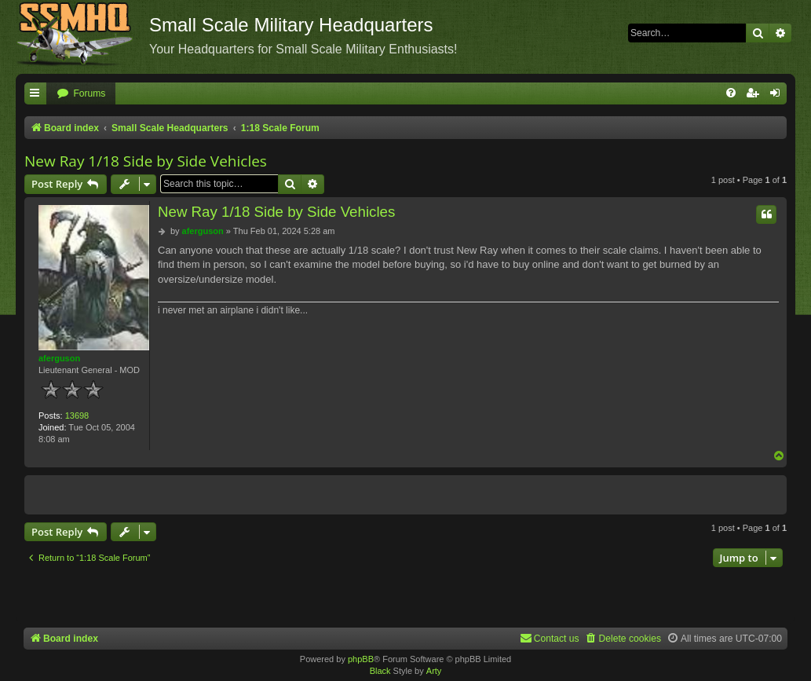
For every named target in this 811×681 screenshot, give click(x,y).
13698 (77, 415)
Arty (434, 671)
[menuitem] (81, 93)
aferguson (59, 358)
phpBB (361, 659)
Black (380, 671)
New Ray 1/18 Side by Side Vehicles (145, 161)
